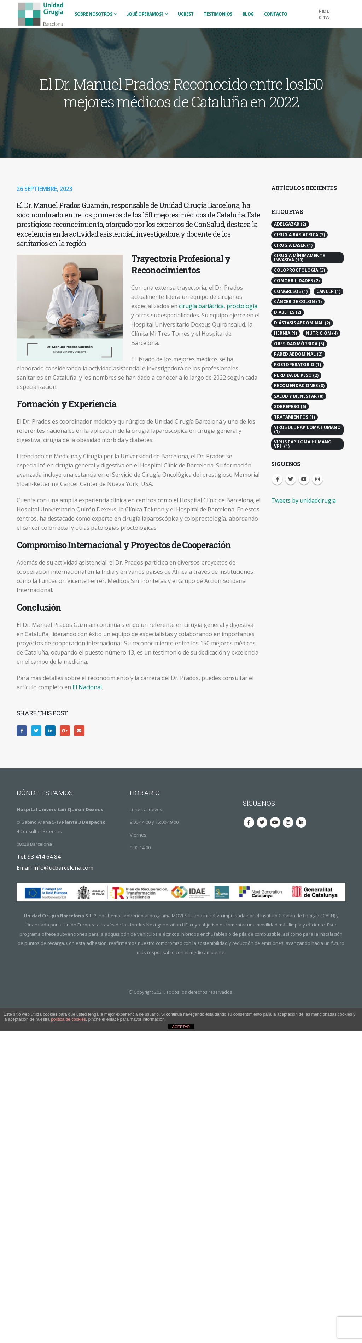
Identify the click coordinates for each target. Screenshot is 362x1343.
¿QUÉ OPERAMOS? (145, 14)
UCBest (185, 14)
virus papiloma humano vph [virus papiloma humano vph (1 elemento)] (303, 444)
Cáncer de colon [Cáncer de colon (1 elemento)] (298, 302)
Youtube (304, 479)
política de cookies (68, 1019)
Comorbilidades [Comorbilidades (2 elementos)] (297, 281)
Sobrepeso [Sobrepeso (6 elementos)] (290, 406)
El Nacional (87, 687)
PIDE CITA (324, 14)
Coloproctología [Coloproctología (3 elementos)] (299, 270)
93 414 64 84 (44, 857)
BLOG (248, 14)
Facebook (22, 730)
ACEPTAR (181, 1027)
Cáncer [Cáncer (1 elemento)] (328, 291)
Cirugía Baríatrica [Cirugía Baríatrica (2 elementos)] (299, 235)
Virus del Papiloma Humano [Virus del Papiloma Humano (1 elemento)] (307, 429)
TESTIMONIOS (218, 14)
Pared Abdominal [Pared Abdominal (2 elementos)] (298, 354)
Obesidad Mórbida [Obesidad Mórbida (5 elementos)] (299, 344)
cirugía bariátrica (201, 306)
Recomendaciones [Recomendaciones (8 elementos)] (299, 385)
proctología (242, 306)
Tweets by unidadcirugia (303, 500)
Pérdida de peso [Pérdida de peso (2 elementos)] (296, 375)
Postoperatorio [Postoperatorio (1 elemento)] (297, 365)
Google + (65, 730)
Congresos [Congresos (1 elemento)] (291, 291)
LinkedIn (50, 730)
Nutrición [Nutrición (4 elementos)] (322, 333)
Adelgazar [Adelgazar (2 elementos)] (290, 224)
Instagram (317, 479)
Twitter (36, 730)
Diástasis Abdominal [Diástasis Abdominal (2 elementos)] (302, 323)
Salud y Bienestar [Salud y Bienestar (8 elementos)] (298, 396)
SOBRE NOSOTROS (93, 14)
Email (79, 730)
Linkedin (301, 822)
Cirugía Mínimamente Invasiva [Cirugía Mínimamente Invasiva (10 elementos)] (299, 258)
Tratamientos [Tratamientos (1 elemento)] (294, 417)
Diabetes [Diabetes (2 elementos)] (287, 312)
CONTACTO (275, 14)
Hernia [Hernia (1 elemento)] (285, 333)
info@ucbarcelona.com (63, 868)
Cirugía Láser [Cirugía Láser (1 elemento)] (293, 245)
